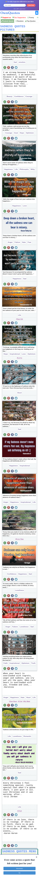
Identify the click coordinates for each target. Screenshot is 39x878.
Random (20, 21)
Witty (33, 171)
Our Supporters (20, 17)
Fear (29, 244)
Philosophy (24, 171)
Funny (31, 17)
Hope (22, 134)
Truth (33, 665)
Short (19, 394)
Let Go (20, 359)
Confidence (19, 98)
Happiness (8, 171)
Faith (6, 665)
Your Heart (13, 703)
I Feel (20, 703)
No (19, 873)
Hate (24, 244)
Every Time (20, 540)
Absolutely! (19, 868)
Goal (16, 134)
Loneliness (19, 592)
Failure (17, 244)
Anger (10, 244)
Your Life (20, 320)
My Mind (27, 703)
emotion (22, 64)
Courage (28, 98)
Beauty (9, 98)
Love (25, 207)
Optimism (30, 134)
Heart (28, 699)
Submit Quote (8, 21)
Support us (6, 17)
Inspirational (15, 355)
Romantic (27, 738)
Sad (15, 64)
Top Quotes (31, 21)
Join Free (31, 5)
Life (16, 171)
